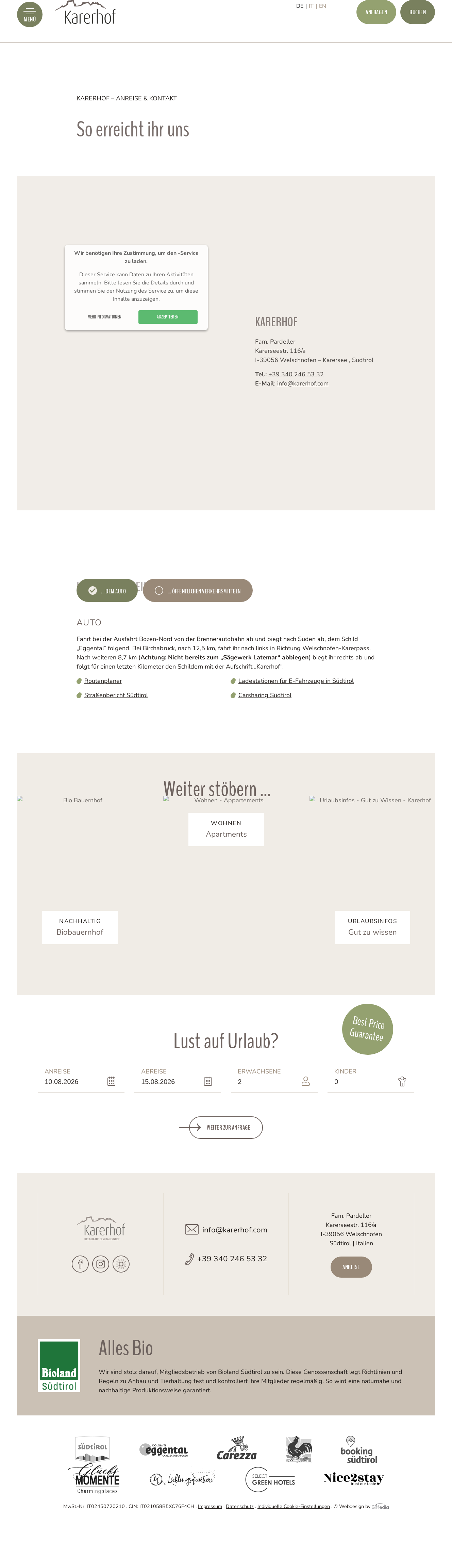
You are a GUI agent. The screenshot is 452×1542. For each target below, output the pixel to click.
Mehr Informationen (104, 337)
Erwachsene (259, 1097)
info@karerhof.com (303, 397)
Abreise (158, 1097)
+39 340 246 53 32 (296, 387)
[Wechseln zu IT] (313, 29)
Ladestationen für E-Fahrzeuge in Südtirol (296, 681)
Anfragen (376, 29)
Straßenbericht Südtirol (116, 695)
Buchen (417, 29)
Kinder (351, 1097)
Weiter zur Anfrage (228, 1148)
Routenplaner (103, 681)
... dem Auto (113, 591)
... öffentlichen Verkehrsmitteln (204, 591)
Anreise (62, 1097)
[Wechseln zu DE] (301, 29)
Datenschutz (240, 1526)
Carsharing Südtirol (264, 695)
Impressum (210, 1526)
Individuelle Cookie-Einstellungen (293, 1526)
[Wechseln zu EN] (322, 29)
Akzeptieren (168, 337)
